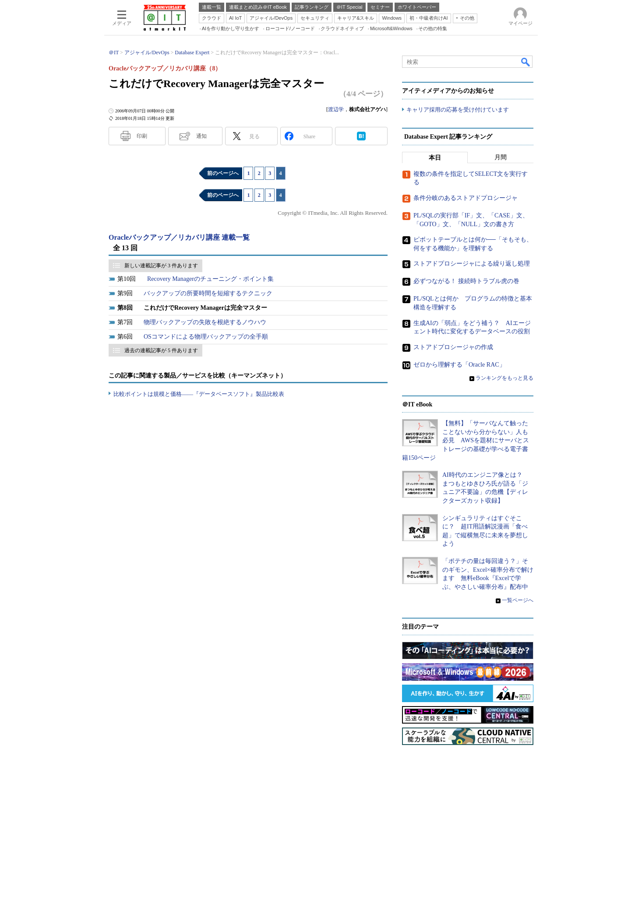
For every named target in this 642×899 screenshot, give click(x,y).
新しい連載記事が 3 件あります (161, 265)
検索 (526, 62)
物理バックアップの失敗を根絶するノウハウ (205, 322)
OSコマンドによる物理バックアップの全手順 (206, 336)
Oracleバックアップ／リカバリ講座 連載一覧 (179, 237)
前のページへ (223, 173)
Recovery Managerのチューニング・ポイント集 (210, 279)
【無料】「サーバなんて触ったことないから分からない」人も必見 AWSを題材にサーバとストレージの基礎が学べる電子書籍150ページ (465, 440)
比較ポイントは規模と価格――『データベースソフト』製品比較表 (198, 394)
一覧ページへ (517, 600)
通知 (201, 136)
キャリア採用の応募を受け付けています (457, 109)
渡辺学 (336, 109)
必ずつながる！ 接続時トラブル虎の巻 (466, 281)
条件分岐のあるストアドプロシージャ (465, 198)
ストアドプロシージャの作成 (453, 347)
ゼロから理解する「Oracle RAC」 (459, 364)
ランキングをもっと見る (504, 378)
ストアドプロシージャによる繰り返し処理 (471, 263)
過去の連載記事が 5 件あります (161, 350)
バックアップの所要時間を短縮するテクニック (208, 293)
